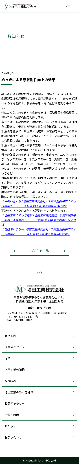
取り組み (10, 381)
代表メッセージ (15, 347)
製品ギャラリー (15, 403)
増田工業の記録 (15, 369)
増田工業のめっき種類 (19, 392)
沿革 (7, 358)
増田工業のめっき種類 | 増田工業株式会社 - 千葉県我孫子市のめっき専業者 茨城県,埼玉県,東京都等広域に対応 (38, 220)
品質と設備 (12, 415)
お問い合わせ (13, 437)
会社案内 (10, 335)
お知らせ (10, 426)
